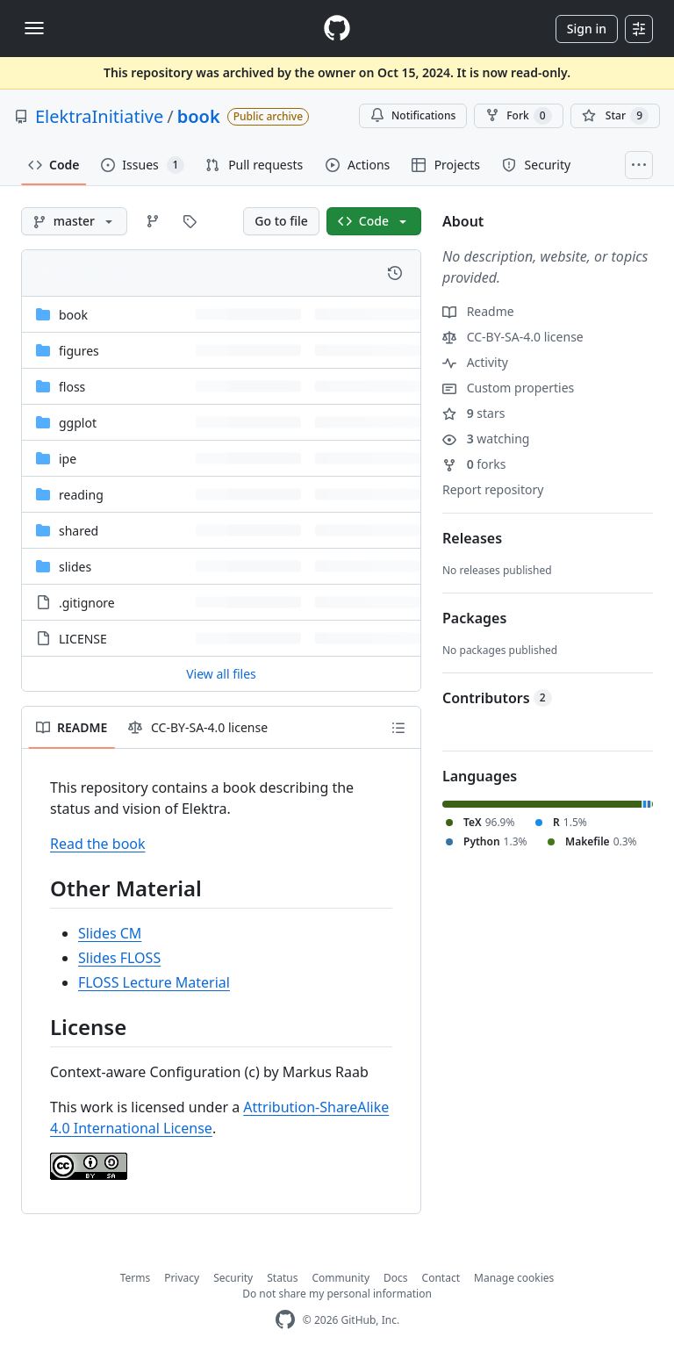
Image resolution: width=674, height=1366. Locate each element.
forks (474, 464)
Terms (135, 1277)
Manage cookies (514, 1277)
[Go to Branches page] (152, 221)
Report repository (492, 489)
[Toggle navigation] (34, 28)
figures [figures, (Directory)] (79, 350)
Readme (478, 311)
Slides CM (109, 933)
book (198, 116)
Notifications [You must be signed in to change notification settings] (412, 115)
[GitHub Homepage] (285, 1320)
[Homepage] (337, 28)
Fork (518, 116)
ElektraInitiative (99, 116)
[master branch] (74, 221)
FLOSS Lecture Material (154, 982)
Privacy (181, 1277)
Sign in (586, 28)
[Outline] (398, 728)
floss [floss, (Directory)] (72, 386)
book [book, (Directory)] (73, 314)
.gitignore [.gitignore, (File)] (87, 602)
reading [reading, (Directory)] (81, 494)
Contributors (497, 698)
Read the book (98, 843)
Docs (396, 1277)
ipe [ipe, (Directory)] (67, 458)
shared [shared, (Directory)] (78, 530)
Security (233, 1277)
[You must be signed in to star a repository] (615, 116)
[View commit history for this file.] (395, 273)
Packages (474, 618)
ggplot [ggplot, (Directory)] (78, 422)
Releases (472, 538)
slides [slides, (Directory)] (75, 566)
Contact (441, 1277)
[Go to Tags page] (189, 221)
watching (485, 438)
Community (340, 1277)
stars (473, 413)
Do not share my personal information (337, 1293)
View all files (221, 673)
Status (282, 1277)
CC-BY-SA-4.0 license (513, 336)
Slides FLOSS (119, 957)
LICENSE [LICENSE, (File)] (83, 638)
